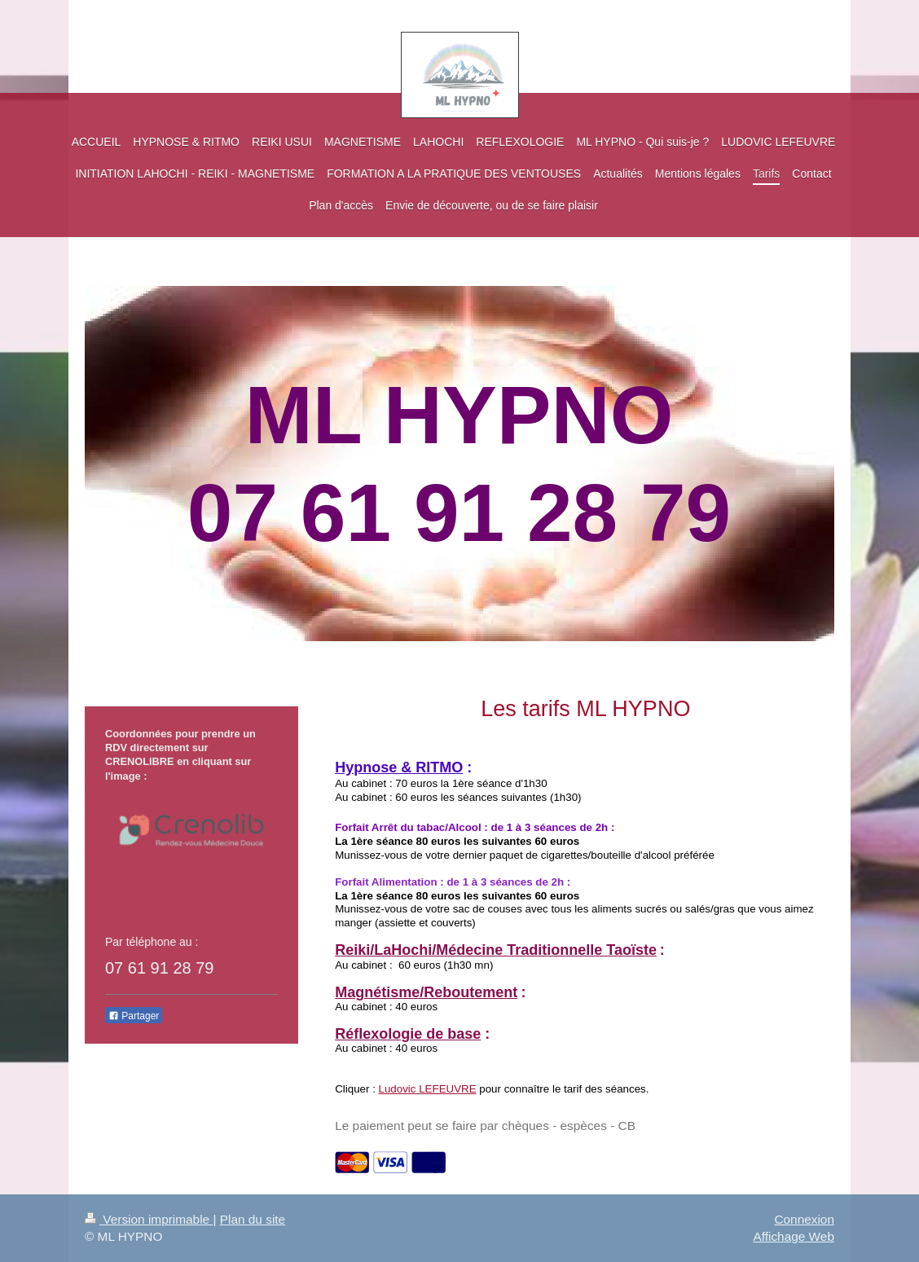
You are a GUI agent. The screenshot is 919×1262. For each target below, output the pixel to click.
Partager (133, 1016)
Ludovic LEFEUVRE (428, 1089)
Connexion (804, 1219)
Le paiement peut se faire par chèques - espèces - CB (485, 1125)
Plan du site (252, 1219)
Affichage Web (793, 1236)
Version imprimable (149, 1219)
